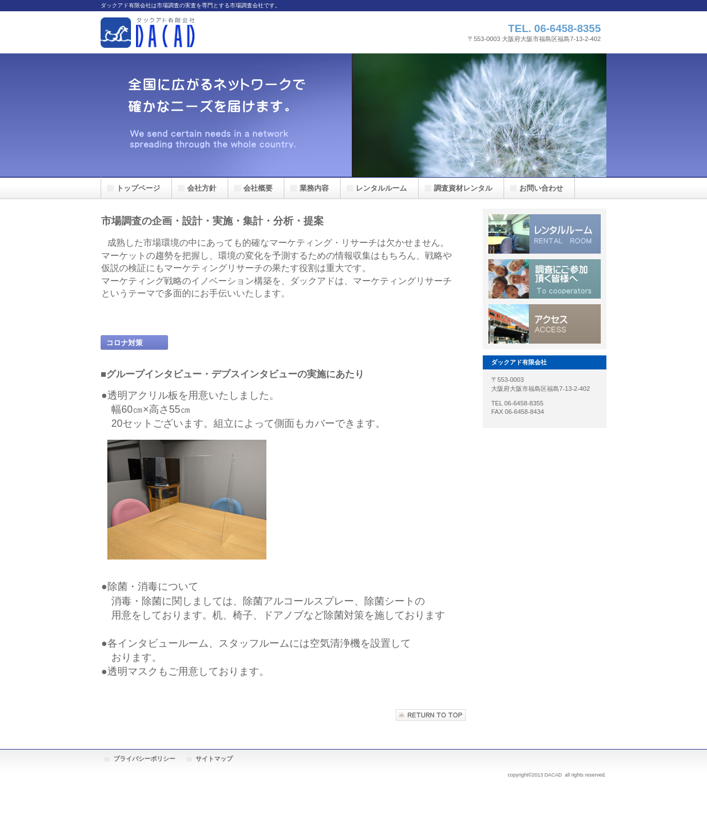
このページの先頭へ (431, 715)
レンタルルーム (544, 234)
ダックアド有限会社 (213, 32)
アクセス (544, 324)
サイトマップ (214, 758)
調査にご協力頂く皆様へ (544, 279)
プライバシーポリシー (144, 758)
